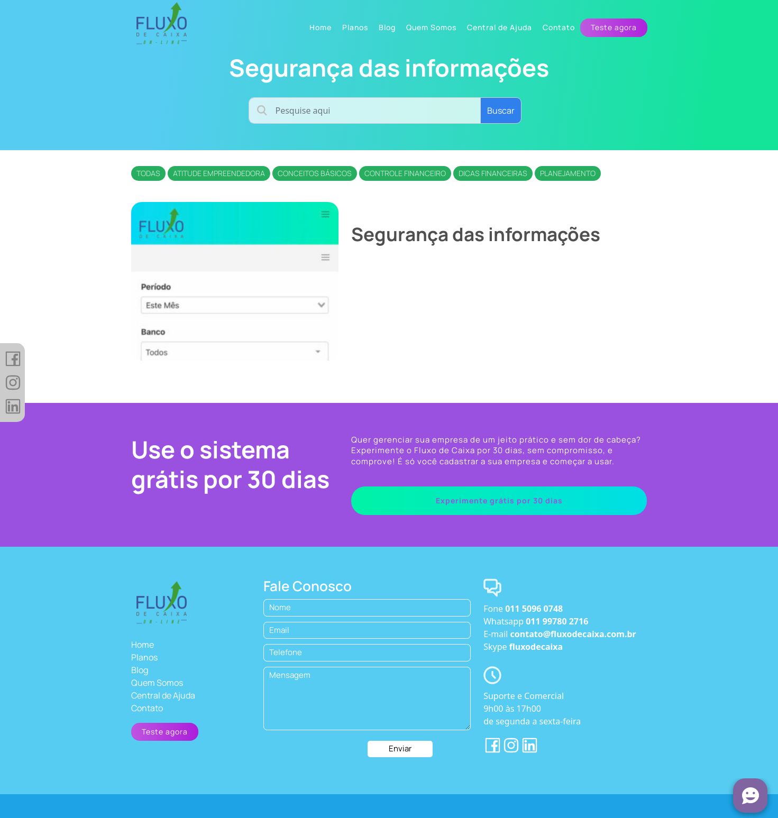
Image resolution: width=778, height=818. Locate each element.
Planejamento (568, 173)
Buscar (501, 110)
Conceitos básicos (315, 173)
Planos (144, 657)
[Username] (365, 110)
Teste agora (614, 27)
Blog (139, 670)
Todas (148, 173)
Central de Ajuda (163, 695)
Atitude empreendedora (219, 173)
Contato (147, 708)
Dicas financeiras (493, 173)
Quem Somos (157, 682)
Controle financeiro (405, 173)
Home (142, 644)
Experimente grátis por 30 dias (499, 500)
